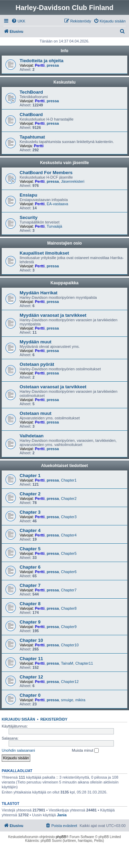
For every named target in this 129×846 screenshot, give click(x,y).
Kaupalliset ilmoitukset (44, 253)
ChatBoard (31, 114)
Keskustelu (64, 82)
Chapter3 (68, 517)
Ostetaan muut (35, 413)
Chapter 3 (30, 512)
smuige (67, 700)
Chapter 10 (31, 640)
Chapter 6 (30, 567)
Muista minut (85, 750)
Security (28, 217)
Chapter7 (68, 590)
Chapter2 (68, 498)
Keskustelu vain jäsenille (64, 162)
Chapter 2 (30, 493)
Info (64, 50)
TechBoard (31, 92)
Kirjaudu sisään (18, 719)
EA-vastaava (57, 204)
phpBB (61, 837)
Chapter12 (69, 681)
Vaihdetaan (32, 435)
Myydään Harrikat (38, 292)
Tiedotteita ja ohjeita (41, 60)
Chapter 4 (30, 530)
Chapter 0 (30, 695)
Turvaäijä (54, 226)
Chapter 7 (30, 585)
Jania (61, 815)
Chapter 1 (30, 475)
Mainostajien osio (64, 243)
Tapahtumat (32, 137)
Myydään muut (35, 341)
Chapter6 (68, 572)
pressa (53, 65)
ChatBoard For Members (46, 172)
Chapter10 (69, 645)
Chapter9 (68, 627)
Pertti (39, 65)
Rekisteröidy (53, 719)
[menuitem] (18, 21)
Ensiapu (28, 195)
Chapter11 (84, 663)
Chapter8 (68, 608)
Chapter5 (68, 553)
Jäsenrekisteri (72, 181)
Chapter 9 (30, 622)
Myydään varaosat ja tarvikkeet (53, 315)
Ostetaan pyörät (37, 364)
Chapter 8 (30, 603)
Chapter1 (68, 480)
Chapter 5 (30, 548)
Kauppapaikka (64, 283)
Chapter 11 (31, 658)
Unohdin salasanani (18, 750)
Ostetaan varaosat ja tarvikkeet (53, 386)
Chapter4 (68, 535)
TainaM (67, 663)
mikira (80, 700)
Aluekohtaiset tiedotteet (64, 465)
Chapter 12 (31, 676)
